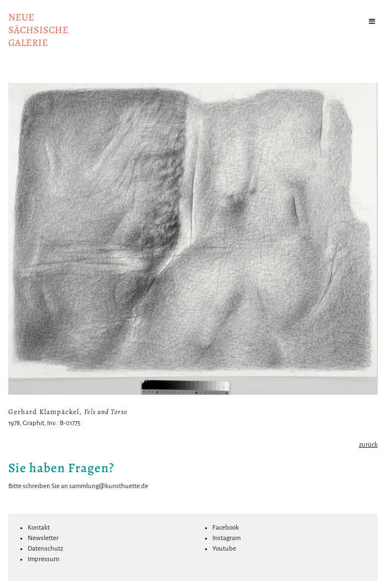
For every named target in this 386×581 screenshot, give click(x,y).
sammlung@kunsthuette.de (108, 486)
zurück (368, 444)
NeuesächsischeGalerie (38, 30)
